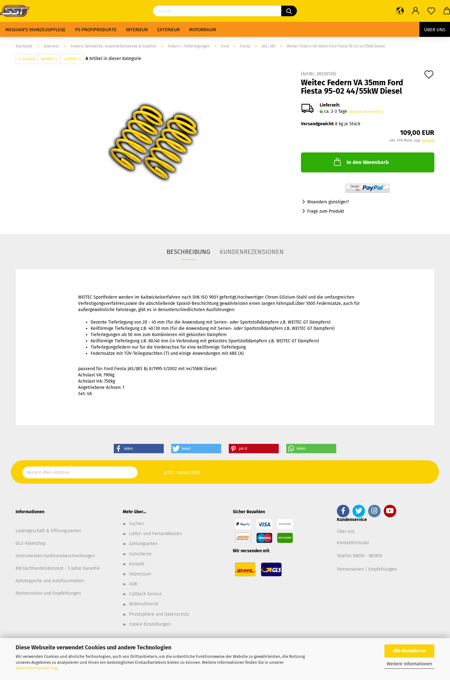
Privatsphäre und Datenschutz (159, 614)
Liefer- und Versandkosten (155, 533)
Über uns (434, 29)
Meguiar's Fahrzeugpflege (35, 29)
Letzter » (72, 59)
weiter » (49, 59)
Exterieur (168, 29)
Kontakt (136, 564)
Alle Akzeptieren (409, 650)
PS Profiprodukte (96, 29)
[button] (139, 448)
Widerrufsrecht (143, 604)
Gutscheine (140, 554)
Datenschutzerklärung (36, 668)
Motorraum (202, 29)
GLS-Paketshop (31, 543)
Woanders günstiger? (328, 202)
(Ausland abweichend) (365, 112)
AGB (133, 584)
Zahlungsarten (143, 543)
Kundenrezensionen (252, 252)
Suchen (136, 523)
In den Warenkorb (360, 162)
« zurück (27, 59)
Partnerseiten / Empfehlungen (367, 569)
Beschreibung (188, 252)
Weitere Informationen (409, 664)
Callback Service (145, 594)
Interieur (137, 29)
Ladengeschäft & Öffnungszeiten (48, 531)
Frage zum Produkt (325, 211)
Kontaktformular (353, 542)
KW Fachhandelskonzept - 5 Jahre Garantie (58, 568)
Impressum (140, 574)
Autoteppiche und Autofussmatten (50, 580)
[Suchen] (289, 11)
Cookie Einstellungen (150, 624)
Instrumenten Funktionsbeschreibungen (55, 555)
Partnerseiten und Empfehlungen (48, 593)
